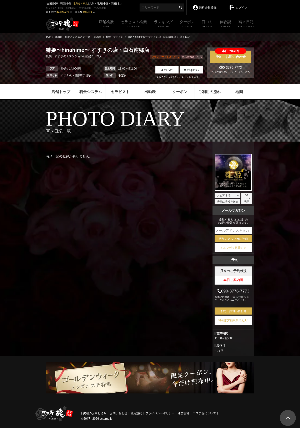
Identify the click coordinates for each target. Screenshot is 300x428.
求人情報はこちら (192, 56)
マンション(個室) (80, 56)
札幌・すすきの (56, 56)
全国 (49, 3)
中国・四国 (109, 3)
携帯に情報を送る (227, 201)
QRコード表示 (246, 198)
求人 (119, 3)
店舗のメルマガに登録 (233, 238)
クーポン (187, 24)
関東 (55, 3)
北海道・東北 (80, 3)
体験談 (225, 24)
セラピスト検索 (134, 24)
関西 (62, 3)
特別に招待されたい (233, 320)
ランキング (163, 24)
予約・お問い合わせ (230, 54)
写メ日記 (246, 24)
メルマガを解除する (233, 247)
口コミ (207, 24)
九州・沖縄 (95, 3)
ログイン (238, 4)
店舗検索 (106, 24)
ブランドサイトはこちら (165, 56)
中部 (68, 3)
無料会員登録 (204, 4)
